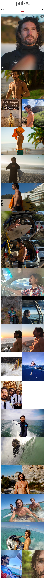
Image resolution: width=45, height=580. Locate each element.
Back (2, 9)
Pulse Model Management (22, 3)
